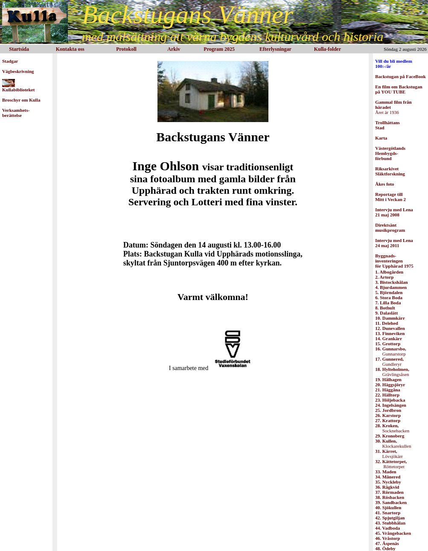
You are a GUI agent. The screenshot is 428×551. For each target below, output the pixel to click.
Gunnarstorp (390, 351)
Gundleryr (389, 361)
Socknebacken (392, 428)
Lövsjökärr (389, 454)
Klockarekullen (393, 443)
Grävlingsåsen (392, 372)
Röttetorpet (391, 464)
